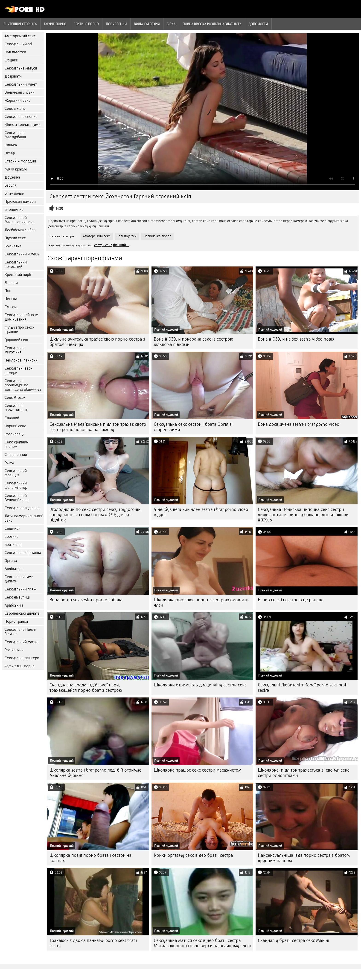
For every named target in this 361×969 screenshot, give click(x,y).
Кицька (11, 145)
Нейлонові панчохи (21, 360)
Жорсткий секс (17, 100)
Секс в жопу (15, 108)
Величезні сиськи (20, 92)
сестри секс (103, 245)
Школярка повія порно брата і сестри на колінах (90, 858)
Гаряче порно (55, 23)
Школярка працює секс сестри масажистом (197, 770)
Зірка (171, 23)
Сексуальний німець (22, 254)
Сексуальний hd (18, 44)
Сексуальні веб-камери (18, 370)
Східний (11, 60)
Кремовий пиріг (18, 274)
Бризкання (13, 544)
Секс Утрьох (15, 397)
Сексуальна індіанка (22, 508)
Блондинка (14, 209)
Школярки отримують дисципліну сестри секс (200, 685)
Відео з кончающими (23, 124)
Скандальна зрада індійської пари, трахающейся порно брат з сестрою (85, 687)
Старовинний (16, 454)
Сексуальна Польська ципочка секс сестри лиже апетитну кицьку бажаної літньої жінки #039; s (303, 515)
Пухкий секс (15, 238)
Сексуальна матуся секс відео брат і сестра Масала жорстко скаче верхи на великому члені (202, 943)
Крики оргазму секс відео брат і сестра (193, 855)
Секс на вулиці (17, 597)
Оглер (10, 153)
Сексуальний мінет (21, 84)
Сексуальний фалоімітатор (16, 485)
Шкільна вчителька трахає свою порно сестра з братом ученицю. (97, 341)
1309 (59, 208)
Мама (9, 462)
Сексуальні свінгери (22, 658)
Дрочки (11, 283)
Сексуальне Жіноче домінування (21, 317)
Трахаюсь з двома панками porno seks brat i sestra (93, 943)
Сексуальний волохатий (16, 264)
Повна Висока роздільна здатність (212, 23)
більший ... (121, 245)
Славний (12, 418)
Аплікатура (14, 569)
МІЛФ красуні (16, 169)
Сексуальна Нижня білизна (21, 631)
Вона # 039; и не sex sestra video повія (296, 339)
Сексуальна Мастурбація (15, 134)
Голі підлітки (15, 52)
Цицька (11, 299)
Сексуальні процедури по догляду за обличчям (23, 385)
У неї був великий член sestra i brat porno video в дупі (201, 512)
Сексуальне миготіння (15, 350)
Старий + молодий (20, 161)
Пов (8, 291)
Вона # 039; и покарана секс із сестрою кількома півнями (193, 341)
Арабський (14, 605)
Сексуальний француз (16, 473)
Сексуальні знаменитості (16, 407)
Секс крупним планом (17, 444)
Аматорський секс (20, 36)
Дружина (12, 177)
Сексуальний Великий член (17, 497)
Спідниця (12, 528)
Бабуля (10, 185)
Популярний (116, 23)
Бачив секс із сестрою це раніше (290, 599)
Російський (14, 650)
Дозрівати (13, 76)
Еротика (11, 536)
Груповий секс (17, 340)
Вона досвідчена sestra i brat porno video (298, 424)
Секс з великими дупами (19, 579)
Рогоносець (14, 434)
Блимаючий (14, 193)
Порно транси (16, 621)
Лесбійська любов (20, 230)
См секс (11, 307)
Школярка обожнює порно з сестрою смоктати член (201, 602)
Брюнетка (13, 246)
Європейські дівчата (22, 613)
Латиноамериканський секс (24, 518)
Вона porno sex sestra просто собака (85, 599)
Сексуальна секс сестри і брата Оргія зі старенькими (193, 427)
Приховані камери (20, 201)
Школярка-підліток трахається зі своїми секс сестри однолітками (303, 772)
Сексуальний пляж (20, 589)
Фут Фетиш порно (20, 666)
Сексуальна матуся (21, 68)
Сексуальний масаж (21, 642)
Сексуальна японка (21, 116)
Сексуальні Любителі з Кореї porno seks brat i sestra (303, 687)
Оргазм (11, 560)
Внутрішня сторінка (20, 23)
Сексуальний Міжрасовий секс (19, 219)
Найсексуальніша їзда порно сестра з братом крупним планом (304, 858)
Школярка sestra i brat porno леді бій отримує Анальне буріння (95, 772)
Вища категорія (147, 23)
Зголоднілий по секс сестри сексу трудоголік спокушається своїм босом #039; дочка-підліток (94, 515)
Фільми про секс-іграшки (20, 329)
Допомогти (258, 23)
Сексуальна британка (23, 552)
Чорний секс (15, 426)
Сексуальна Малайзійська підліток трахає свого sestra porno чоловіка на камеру (97, 427)
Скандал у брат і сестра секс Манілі (293, 940)
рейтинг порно (86, 23)
